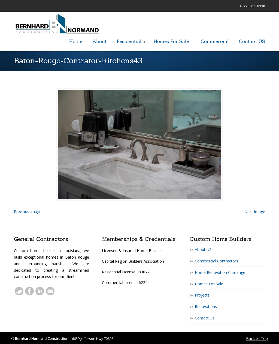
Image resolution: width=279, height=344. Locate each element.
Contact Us (204, 318)
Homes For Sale (209, 283)
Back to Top (257, 338)
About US (203, 249)
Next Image (254, 211)
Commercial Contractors (216, 261)
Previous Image (27, 211)
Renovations (206, 306)
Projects (202, 295)
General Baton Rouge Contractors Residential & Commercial (57, 24)
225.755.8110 (254, 6)
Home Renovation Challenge (220, 272)
